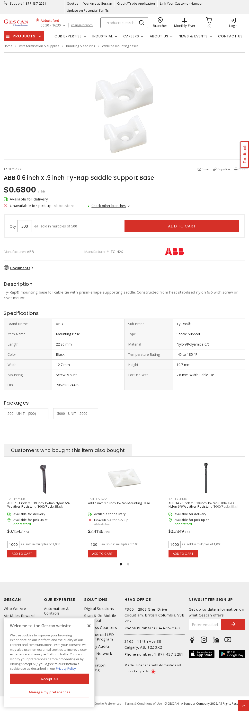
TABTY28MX (178, 499)
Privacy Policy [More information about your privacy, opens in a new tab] (66, 668)
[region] (49, 662)
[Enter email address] (205, 624)
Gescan (12, 599)
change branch (82, 25)
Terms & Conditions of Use (143, 704)
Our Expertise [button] (68, 36)
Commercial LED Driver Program (99, 637)
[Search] (124, 22)
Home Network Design (98, 655)
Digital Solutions (99, 608)
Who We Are (15, 608)
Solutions (96, 599)
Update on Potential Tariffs (88, 10)
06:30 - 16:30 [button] (51, 25)
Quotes (73, 3)
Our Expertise (59, 599)
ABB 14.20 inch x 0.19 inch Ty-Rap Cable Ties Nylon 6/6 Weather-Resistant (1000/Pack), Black (204, 505)
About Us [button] (159, 36)
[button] (121, 564)
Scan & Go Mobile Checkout (100, 618)
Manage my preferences (49, 692)
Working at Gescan (97, 3)
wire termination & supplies (39, 46)
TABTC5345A (98, 499)
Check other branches (108, 205)
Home (8, 46)
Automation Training (95, 667)
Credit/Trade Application (136, 3)
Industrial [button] (102, 36)
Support (16, 3)
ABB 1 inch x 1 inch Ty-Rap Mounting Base (119, 503)
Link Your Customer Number (181, 3)
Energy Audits (97, 646)
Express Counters (100, 627)
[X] (89, 625)
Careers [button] (131, 36)
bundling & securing (80, 46)
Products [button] (24, 36)
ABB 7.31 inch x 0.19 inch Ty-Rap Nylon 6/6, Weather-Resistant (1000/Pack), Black (39, 505)
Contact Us (230, 36)
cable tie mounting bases (120, 46)
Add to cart (182, 226)
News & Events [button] (193, 36)
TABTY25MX (16, 499)
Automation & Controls (56, 611)
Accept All (49, 679)
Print (242, 169)
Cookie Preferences (107, 703)
